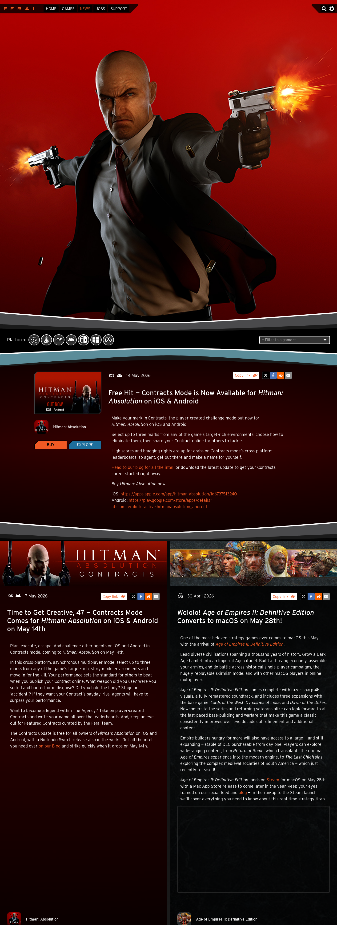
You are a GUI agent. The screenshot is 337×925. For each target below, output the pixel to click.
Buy (51, 445)
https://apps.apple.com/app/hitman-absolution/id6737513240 (178, 493)
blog (243, 792)
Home (51, 9)
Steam (273, 779)
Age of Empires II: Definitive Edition (250, 644)
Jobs (100, 9)
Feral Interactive (18, 9)
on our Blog (49, 745)
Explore (85, 445)
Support (119, 9)
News (85, 9)
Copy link (246, 375)
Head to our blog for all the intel (142, 467)
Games (68, 9)
